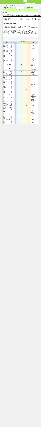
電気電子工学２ (7, 58)
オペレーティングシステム (7, 88)
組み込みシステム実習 (7, 73)
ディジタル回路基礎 (7, 50)
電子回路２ (7, 116)
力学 (6, 76)
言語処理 (7, 119)
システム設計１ (7, 84)
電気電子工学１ (7, 48)
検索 (34, 3)
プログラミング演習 (7, 45)
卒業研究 (7, 111)
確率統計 (7, 74)
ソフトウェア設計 (7, 61)
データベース (7, 81)
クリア (19, 9)
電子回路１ (7, 94)
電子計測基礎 (7, 79)
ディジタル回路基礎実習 (7, 60)
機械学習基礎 (7, 107)
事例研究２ (7, 68)
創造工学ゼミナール (7, 101)
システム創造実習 (7, 123)
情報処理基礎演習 (7, 53)
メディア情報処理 (7, 121)
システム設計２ (7, 86)
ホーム (2, 5)
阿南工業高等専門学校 (9, 5)
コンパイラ (7, 114)
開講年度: (32, 7)
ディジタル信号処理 (7, 104)
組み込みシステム (7, 71)
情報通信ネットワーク (7, 89)
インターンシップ (7, 109)
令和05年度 (35, 7)
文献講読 (7, 97)
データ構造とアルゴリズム (7, 47)
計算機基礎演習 (7, 52)
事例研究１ (7, 64)
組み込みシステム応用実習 (7, 105)
